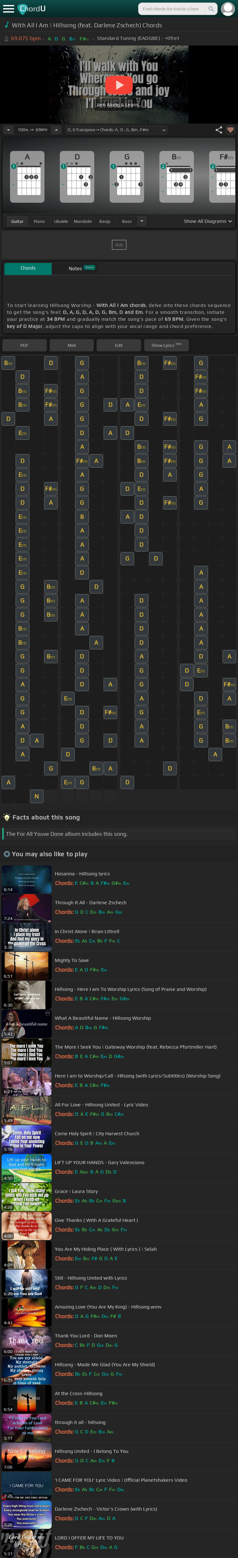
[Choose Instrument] (142, 221)
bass (127, 221)
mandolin (83, 221)
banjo (105, 221)
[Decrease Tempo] (8, 130)
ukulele (61, 221)
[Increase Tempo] (56, 130)
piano (39, 221)
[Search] (210, 9)
